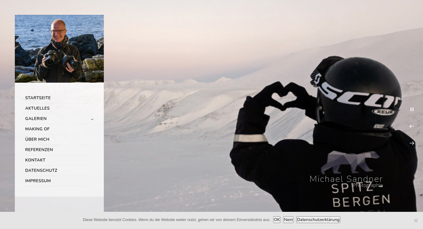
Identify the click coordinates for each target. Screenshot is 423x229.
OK (277, 219)
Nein (288, 219)
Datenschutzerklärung (318, 219)
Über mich (37, 139)
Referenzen (39, 150)
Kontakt (35, 160)
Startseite (38, 98)
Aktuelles (37, 108)
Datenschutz (41, 170)
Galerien (36, 118)
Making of (37, 129)
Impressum (38, 181)
